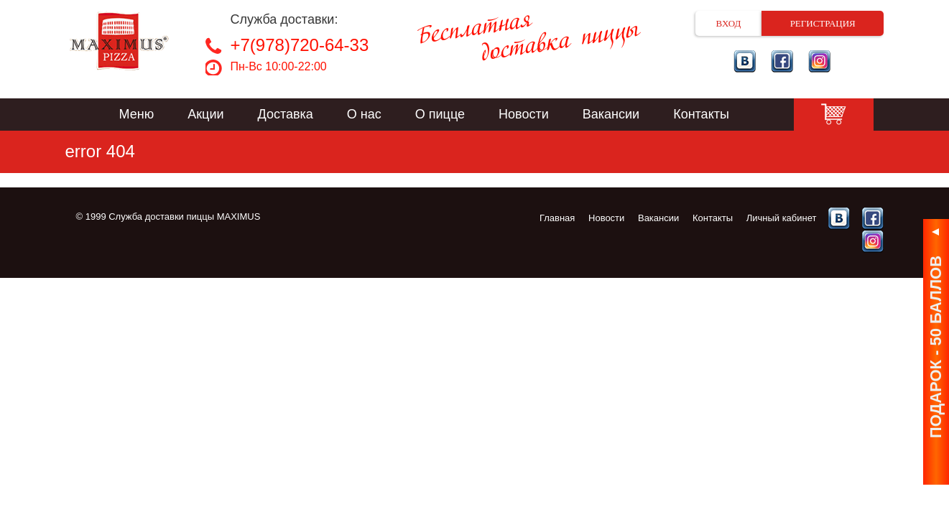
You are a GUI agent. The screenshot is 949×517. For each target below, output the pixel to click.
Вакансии (611, 114)
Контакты (701, 114)
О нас (364, 114)
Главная (557, 218)
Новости (524, 114)
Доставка (285, 114)
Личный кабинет (781, 218)
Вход (728, 23)
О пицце (440, 114)
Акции (205, 114)
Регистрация (823, 23)
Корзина (833, 114)
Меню (136, 114)
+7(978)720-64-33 (300, 45)
